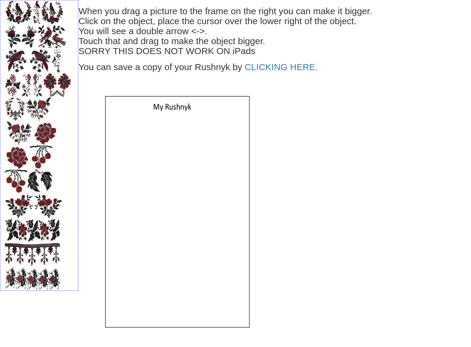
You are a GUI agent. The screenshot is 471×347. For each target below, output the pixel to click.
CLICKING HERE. (281, 67)
